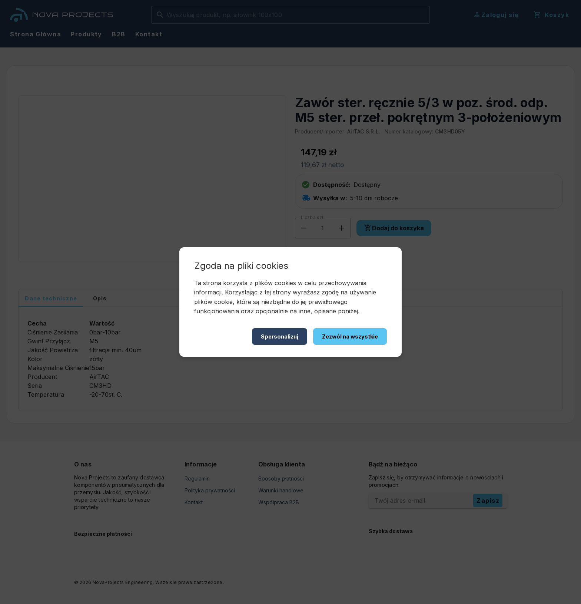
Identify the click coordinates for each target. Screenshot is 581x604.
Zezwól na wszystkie (350, 336)
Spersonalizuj (279, 336)
